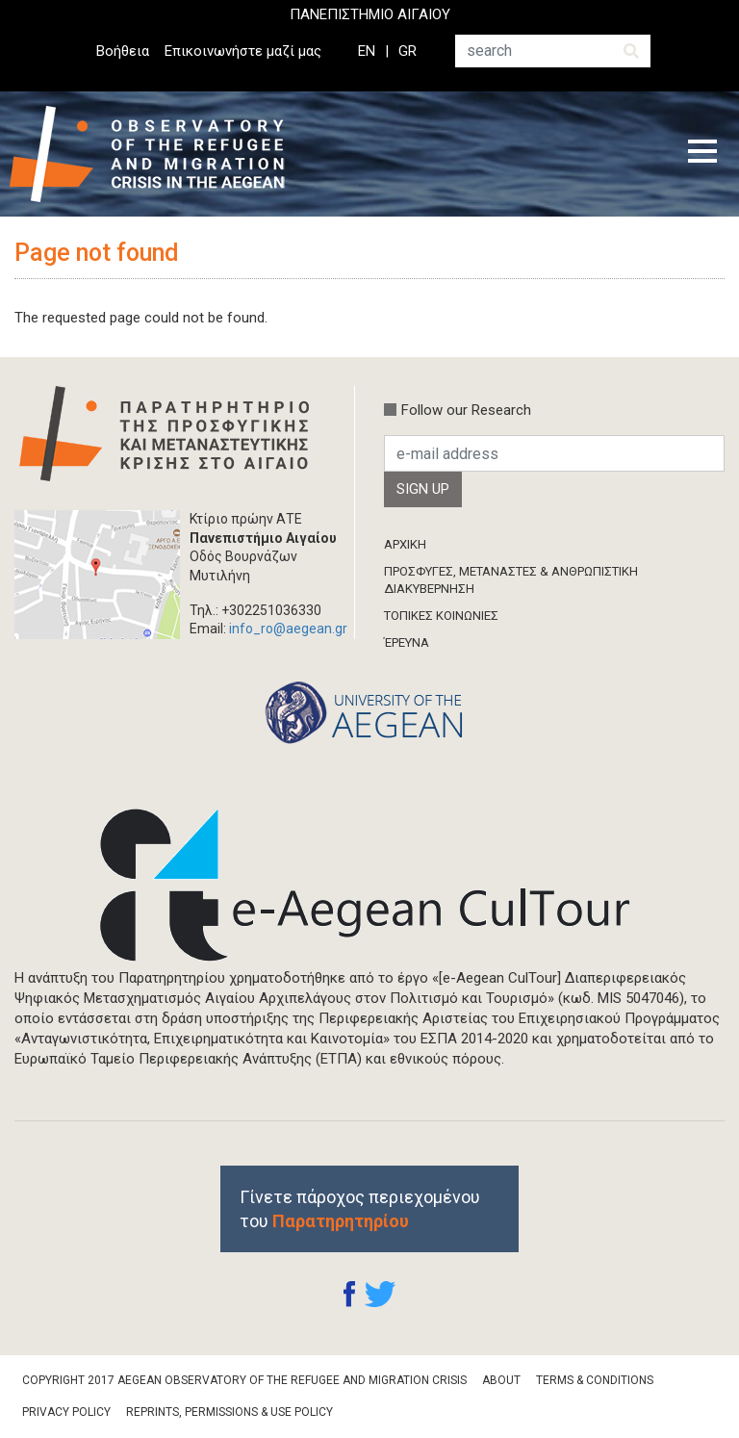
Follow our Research (466, 410)
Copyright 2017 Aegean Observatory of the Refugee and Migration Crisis (244, 1380)
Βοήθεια (122, 51)
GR (407, 51)
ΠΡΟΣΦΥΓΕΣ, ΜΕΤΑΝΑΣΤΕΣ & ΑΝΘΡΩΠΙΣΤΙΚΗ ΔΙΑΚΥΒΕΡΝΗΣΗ (511, 580)
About (501, 1380)
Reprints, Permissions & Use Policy (229, 1412)
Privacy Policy (66, 1412)
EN (366, 51)
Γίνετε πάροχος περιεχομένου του (360, 1209)
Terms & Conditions (594, 1380)
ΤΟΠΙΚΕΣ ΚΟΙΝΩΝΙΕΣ (441, 615)
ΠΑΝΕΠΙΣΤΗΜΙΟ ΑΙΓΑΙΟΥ (370, 14)
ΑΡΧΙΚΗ (405, 544)
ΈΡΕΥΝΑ (406, 642)
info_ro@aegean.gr (288, 628)
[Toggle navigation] (702, 154)
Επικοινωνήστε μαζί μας (243, 51)
